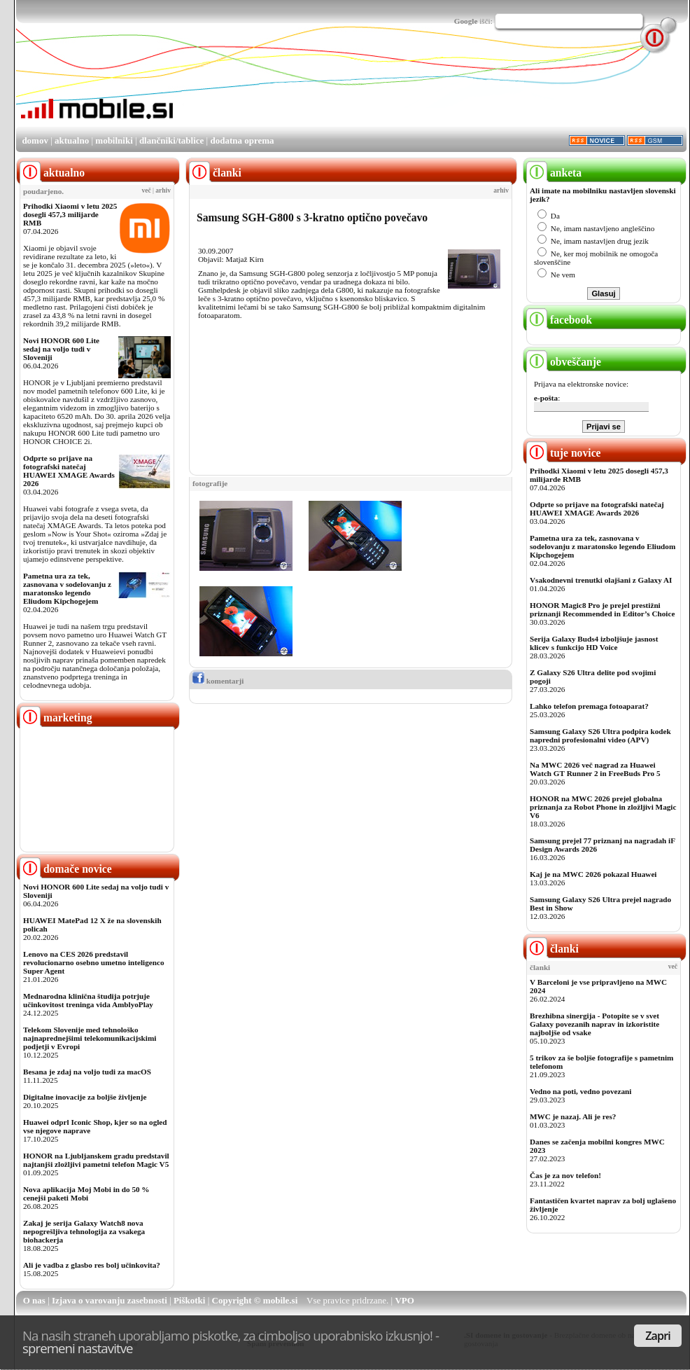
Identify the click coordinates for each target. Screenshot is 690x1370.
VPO (404, 1300)
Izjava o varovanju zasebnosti (109, 1300)
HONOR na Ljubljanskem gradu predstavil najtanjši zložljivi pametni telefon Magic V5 (96, 1159)
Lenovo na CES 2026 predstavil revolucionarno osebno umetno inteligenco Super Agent (93, 962)
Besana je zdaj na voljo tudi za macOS (87, 1071)
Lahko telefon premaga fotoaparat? (589, 706)
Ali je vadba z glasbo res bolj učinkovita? (91, 1265)
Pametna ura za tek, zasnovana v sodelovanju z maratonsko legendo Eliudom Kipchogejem (67, 588)
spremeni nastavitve (77, 1348)
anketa (554, 173)
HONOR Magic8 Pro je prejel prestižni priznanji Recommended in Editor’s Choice (602, 609)
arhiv (163, 190)
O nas (34, 1300)
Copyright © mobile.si (255, 1300)
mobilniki (113, 140)
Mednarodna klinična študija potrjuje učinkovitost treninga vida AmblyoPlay (88, 1000)
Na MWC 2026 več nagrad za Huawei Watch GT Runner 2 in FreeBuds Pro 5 (595, 769)
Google (466, 21)
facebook (559, 320)
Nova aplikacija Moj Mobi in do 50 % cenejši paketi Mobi (86, 1193)
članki (552, 949)
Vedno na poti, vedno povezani (580, 1091)
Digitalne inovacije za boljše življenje (84, 1097)
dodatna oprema (242, 140)
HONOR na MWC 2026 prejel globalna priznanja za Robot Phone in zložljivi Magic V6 (603, 806)
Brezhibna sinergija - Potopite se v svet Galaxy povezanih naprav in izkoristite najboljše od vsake (594, 1024)
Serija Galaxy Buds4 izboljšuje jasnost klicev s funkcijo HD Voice (594, 643)
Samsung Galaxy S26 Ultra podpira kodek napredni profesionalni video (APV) (600, 735)
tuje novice (563, 453)
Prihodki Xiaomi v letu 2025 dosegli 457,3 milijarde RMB (70, 214)
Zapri (657, 1335)
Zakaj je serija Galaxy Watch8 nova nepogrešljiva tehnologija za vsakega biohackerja (84, 1231)
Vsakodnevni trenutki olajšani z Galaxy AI (601, 580)
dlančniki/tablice (171, 140)
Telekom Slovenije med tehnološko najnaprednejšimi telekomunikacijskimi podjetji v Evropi (89, 1038)
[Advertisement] (220, 92)
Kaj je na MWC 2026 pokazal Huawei (593, 874)
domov (35, 140)
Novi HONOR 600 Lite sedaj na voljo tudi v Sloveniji (61, 348)
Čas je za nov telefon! (565, 1175)
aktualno (72, 140)
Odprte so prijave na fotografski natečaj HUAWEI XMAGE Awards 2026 (69, 470)
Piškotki (190, 1300)
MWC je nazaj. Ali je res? (573, 1116)
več (146, 190)
